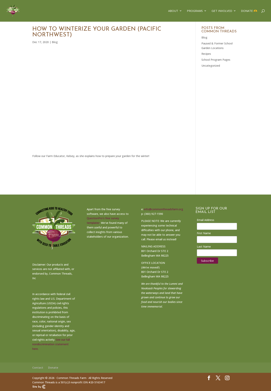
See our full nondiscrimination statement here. (51, 344)
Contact (37, 367)
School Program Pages (215, 59)
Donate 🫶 (249, 11)
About (173, 11)
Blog (55, 42)
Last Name (204, 246)
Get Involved (222, 11)
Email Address (205, 220)
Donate (53, 367)
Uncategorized (210, 65)
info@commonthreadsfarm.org (163, 209)
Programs (195, 11)
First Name (204, 233)
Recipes (206, 54)
